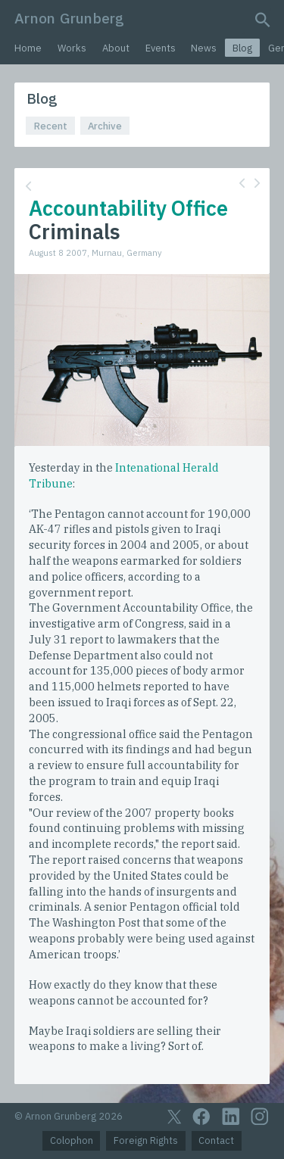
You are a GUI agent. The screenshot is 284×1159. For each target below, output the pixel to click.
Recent (50, 126)
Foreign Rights (146, 1140)
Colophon (71, 1140)
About (116, 48)
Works (72, 48)
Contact (216, 1140)
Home (28, 48)
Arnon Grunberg (69, 17)
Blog (242, 48)
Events (160, 48)
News (204, 48)
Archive (105, 126)
